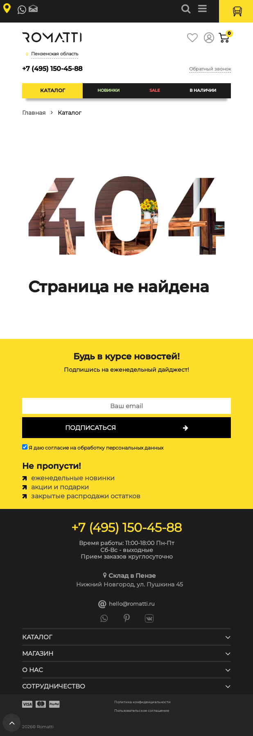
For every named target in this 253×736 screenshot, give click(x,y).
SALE (154, 90)
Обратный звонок (210, 69)
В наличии (203, 90)
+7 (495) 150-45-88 (52, 69)
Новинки (108, 90)
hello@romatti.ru (126, 604)
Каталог (52, 90)
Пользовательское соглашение (141, 711)
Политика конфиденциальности (142, 702)
